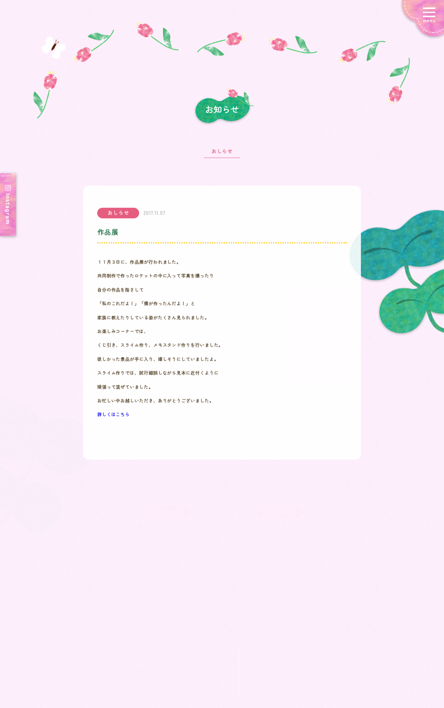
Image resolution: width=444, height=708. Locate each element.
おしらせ (222, 154)
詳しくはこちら (113, 417)
